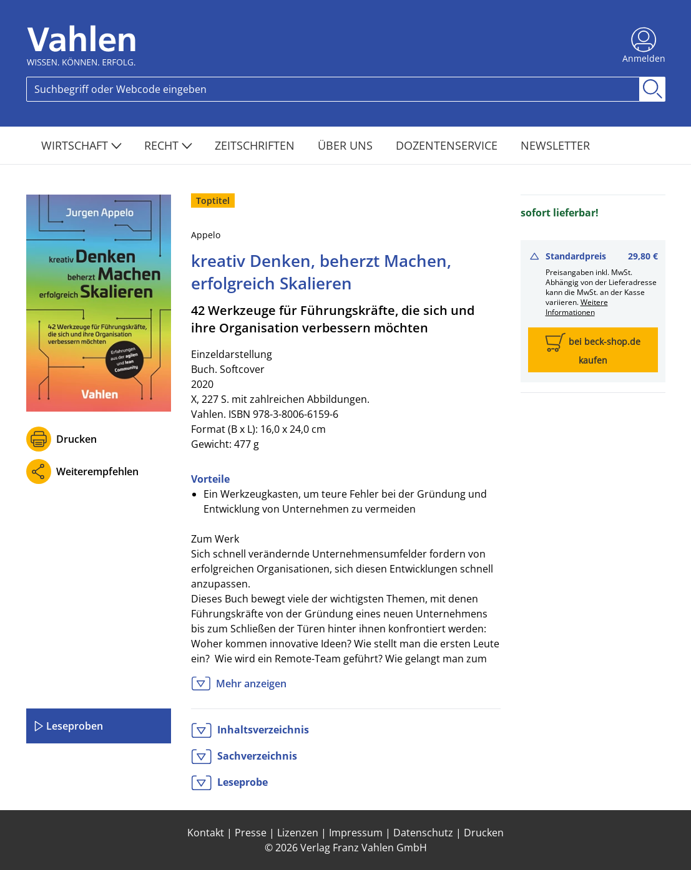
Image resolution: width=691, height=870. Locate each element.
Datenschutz (423, 832)
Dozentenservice (448, 145)
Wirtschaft (81, 145)
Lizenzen (297, 832)
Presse (251, 832)
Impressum (356, 832)
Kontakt (205, 832)
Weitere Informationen (577, 307)
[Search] (333, 89)
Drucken (76, 439)
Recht (168, 145)
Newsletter (555, 145)
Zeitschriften (256, 145)
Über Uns (347, 145)
